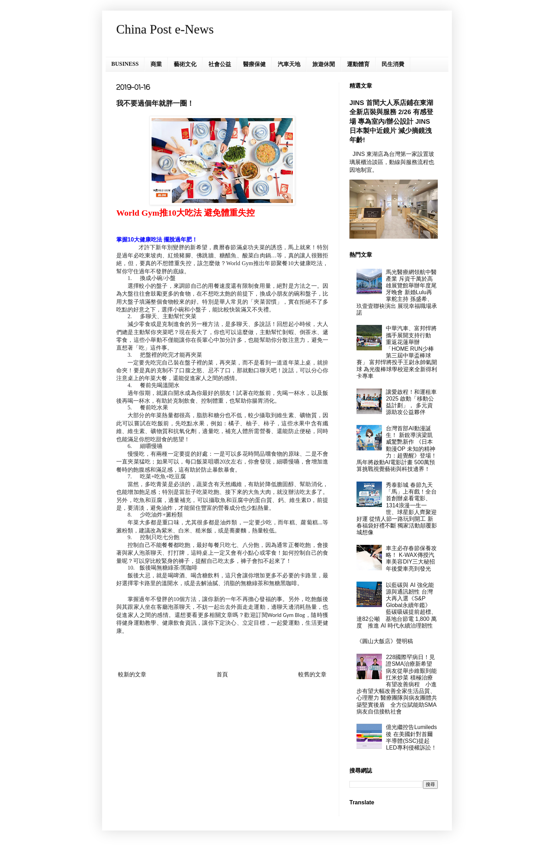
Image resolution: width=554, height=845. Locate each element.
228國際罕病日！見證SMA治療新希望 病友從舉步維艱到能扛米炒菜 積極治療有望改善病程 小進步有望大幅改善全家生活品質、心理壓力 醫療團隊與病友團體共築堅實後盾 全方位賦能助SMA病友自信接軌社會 (397, 684)
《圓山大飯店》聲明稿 (384, 641)
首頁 (222, 674)
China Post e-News (165, 29)
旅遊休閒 (323, 64)
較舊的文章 (312, 674)
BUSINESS (124, 64)
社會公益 (219, 64)
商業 (156, 64)
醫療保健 (254, 64)
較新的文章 (132, 674)
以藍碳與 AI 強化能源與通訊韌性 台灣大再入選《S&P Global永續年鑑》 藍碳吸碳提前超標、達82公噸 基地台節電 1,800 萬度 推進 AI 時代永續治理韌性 (396, 605)
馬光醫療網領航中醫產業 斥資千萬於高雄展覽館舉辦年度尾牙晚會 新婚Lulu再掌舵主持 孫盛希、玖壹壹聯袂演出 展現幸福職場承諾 (396, 292)
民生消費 (393, 64)
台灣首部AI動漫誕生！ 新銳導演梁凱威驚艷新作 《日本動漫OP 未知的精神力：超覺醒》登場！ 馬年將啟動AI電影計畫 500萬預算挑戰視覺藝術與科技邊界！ (396, 448)
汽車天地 (289, 64)
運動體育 (358, 64)
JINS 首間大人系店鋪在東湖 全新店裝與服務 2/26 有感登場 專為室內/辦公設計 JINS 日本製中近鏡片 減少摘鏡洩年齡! (391, 121)
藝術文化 (185, 64)
